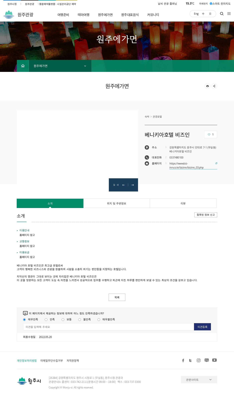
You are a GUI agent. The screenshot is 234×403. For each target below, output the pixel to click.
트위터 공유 (191, 360)
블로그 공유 (206, 360)
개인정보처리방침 (27, 360)
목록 (117, 297)
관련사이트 (192, 380)
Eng (196, 13)
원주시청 (12, 4)
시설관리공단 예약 (66, 4)
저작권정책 (73, 360)
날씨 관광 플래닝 (167, 3)
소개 (50, 203)
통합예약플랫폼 (47, 4)
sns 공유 (214, 86)
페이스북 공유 (183, 360)
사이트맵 (228, 14)
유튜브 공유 (214, 360)
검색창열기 (221, 14)
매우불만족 (106, 319)
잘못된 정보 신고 (206, 215)
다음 (132, 185)
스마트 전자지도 (221, 3)
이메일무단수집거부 (51, 360)
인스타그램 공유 (199, 360)
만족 (50, 319)
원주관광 (29, 4)
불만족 (84, 319)
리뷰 (183, 203)
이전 (123, 185)
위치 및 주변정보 (116, 203)
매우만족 (30, 319)
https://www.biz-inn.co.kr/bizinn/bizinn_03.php (186, 165)
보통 (67, 319)
